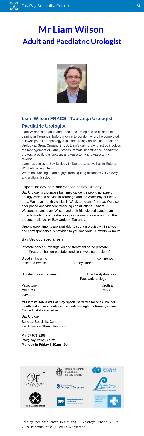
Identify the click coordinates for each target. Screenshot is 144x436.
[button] (5, 5)
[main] (72, 35)
